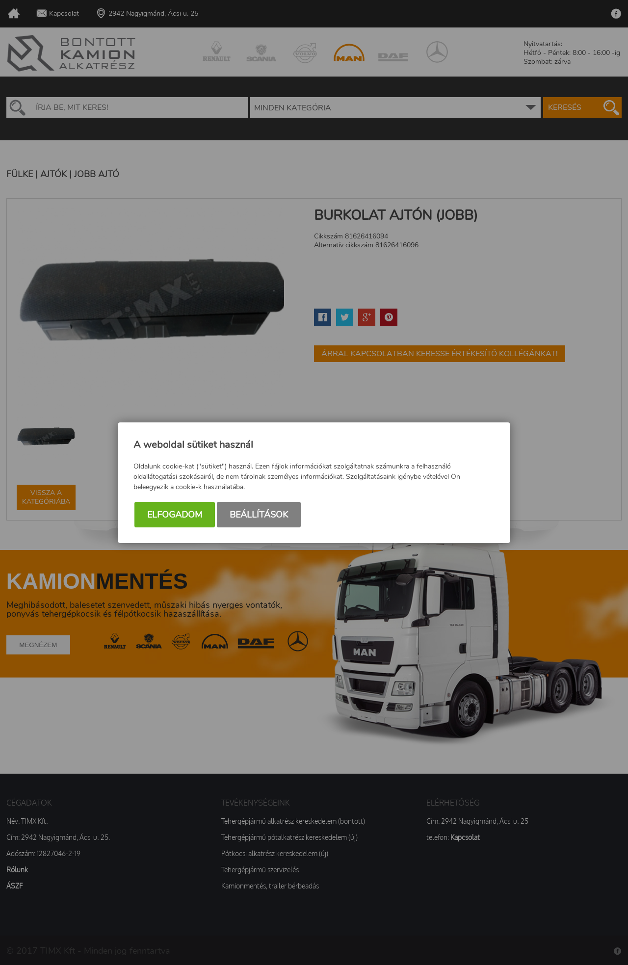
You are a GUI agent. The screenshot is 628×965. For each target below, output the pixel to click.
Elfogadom (174, 515)
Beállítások (259, 515)
